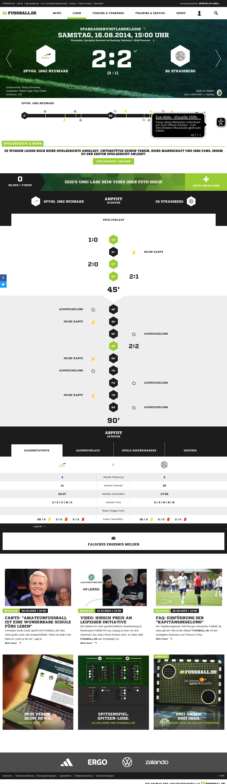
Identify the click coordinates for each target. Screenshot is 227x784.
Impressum (7, 776)
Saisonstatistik (37, 450)
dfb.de (20, 3)
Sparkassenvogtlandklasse (113, 29)
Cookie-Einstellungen (105, 776)
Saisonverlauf (88, 450)
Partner (73, 3)
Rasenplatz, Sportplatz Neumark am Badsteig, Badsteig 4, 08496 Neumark (113, 40)
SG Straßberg (180, 71)
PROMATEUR (9, 3)
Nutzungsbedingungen (46, 776)
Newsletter (98, 3)
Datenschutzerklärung (24, 776)
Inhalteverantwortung (84, 776)
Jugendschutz (65, 776)
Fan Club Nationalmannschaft (54, 3)
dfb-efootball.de (32, 3)
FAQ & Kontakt (85, 3)
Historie (190, 450)
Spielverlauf (113, 220)
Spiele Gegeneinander (139, 450)
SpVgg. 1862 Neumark (45, 71)
